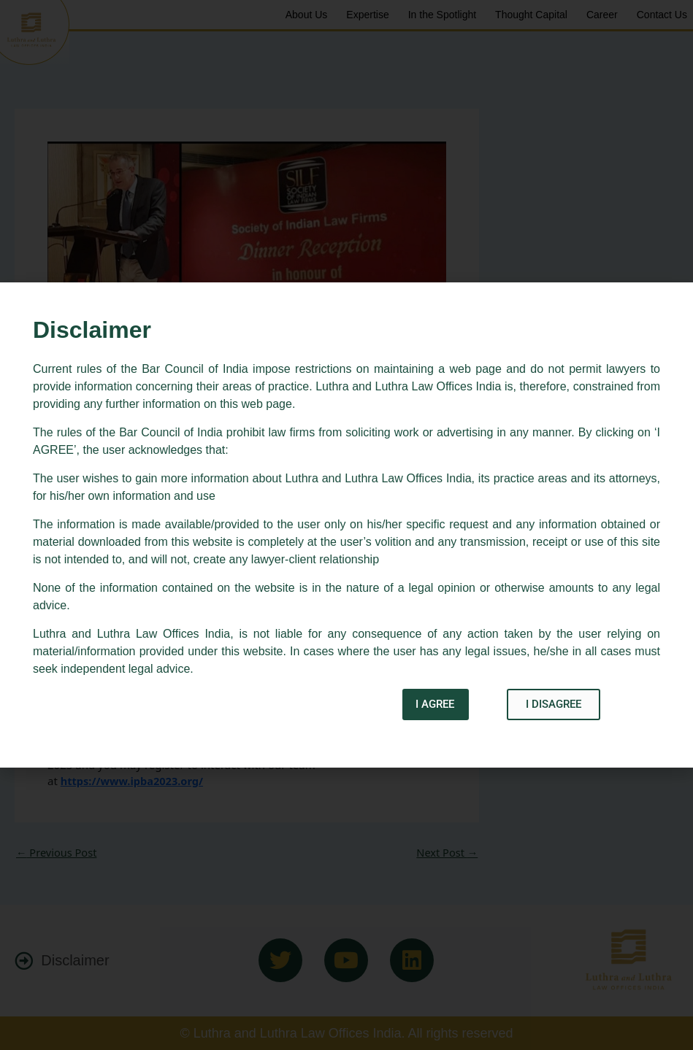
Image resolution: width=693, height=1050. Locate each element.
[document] (346, 525)
